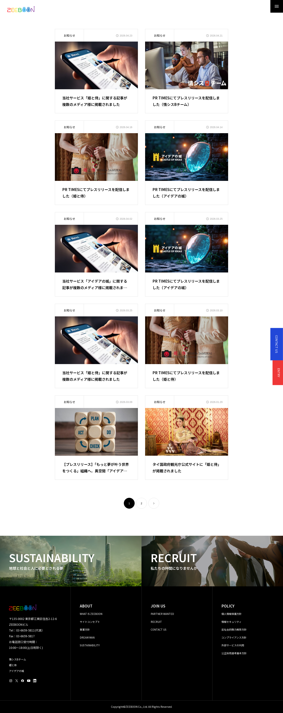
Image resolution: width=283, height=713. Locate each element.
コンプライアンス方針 (234, 637)
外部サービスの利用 (232, 645)
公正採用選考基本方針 (234, 653)
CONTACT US (158, 629)
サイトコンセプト (90, 622)
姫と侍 (13, 665)
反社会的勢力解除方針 (234, 629)
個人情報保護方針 (231, 614)
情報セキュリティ (231, 622)
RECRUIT (156, 622)
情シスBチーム (17, 659)
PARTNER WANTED (162, 614)
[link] (153, 503)
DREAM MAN (87, 637)
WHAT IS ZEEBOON (91, 614)
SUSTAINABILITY (90, 645)
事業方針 (85, 629)
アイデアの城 (16, 671)
